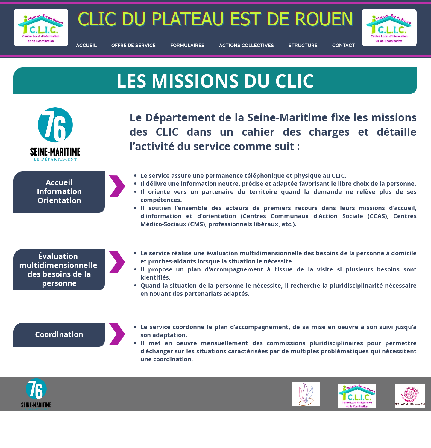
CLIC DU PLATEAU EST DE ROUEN (215, 20)
